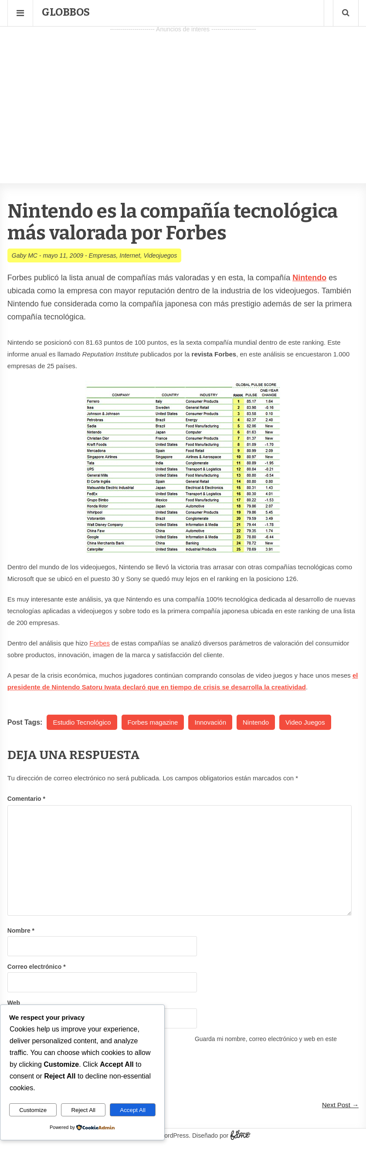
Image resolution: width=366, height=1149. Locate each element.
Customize (33, 1110)
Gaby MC (24, 255)
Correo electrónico (36, 966)
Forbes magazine (153, 722)
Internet (129, 255)
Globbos (66, 12)
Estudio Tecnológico (82, 722)
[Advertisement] (183, 96)
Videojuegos (160, 255)
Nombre (20, 930)
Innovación (210, 722)
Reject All (83, 1110)
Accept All (133, 1110)
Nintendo (256, 722)
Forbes (99, 643)
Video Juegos (305, 722)
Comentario (26, 798)
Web (13, 1002)
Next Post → (340, 1105)
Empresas (102, 255)
